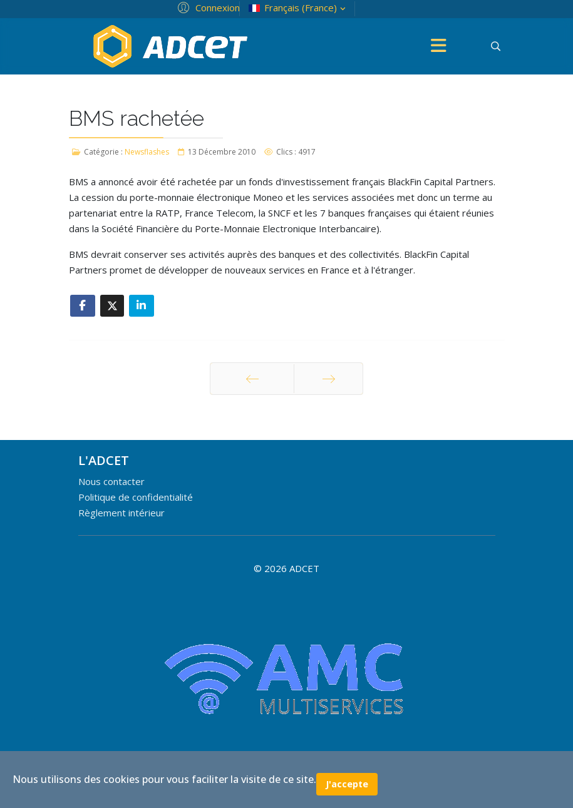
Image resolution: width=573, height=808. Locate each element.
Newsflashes (147, 151)
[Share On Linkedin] (141, 306)
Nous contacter (111, 481)
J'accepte (347, 784)
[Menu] (439, 46)
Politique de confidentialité (135, 497)
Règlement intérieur (121, 512)
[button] (207, 7)
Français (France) (298, 7)
